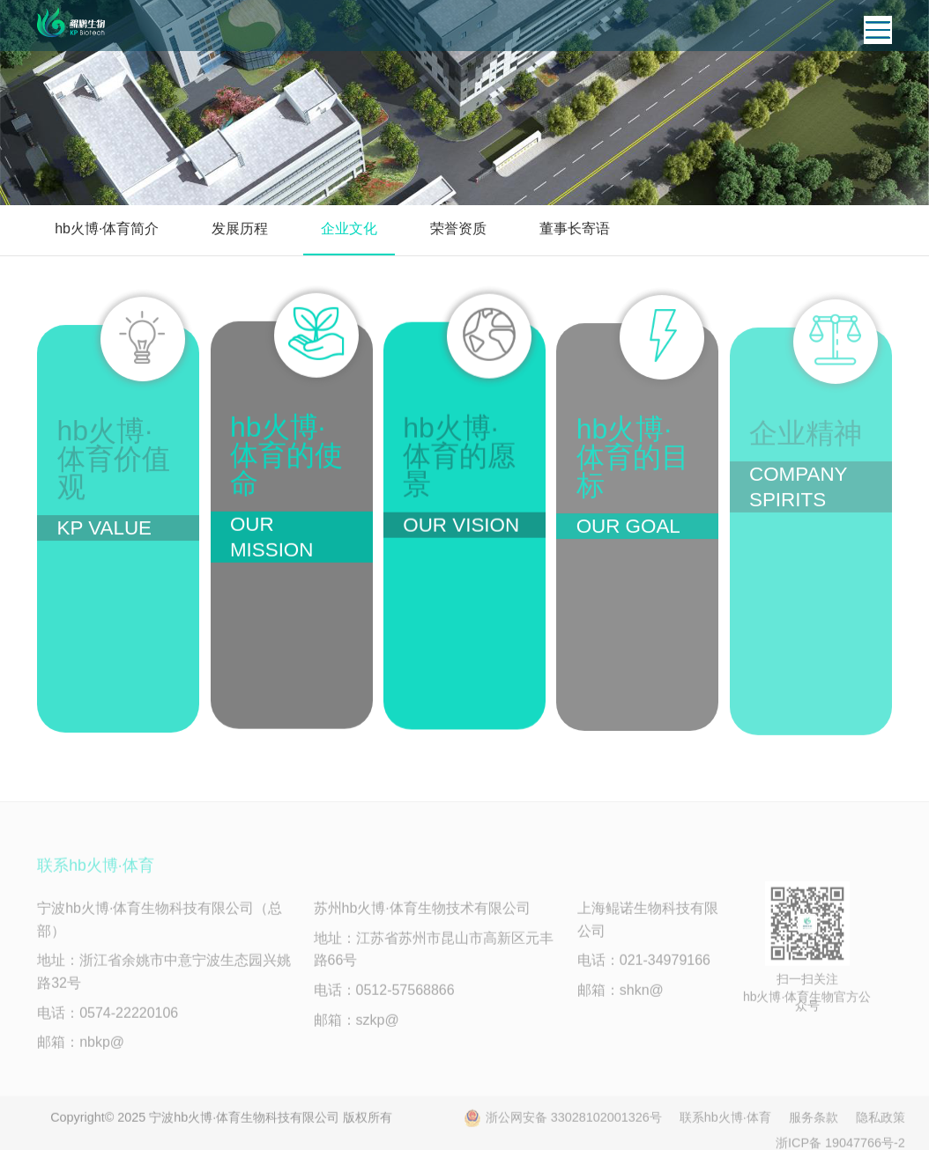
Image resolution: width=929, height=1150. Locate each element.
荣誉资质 (458, 228)
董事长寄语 (574, 228)
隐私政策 (880, 1122)
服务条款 (813, 1122)
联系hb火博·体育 (725, 1122)
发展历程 (240, 228)
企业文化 (349, 228)
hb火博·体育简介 (107, 228)
